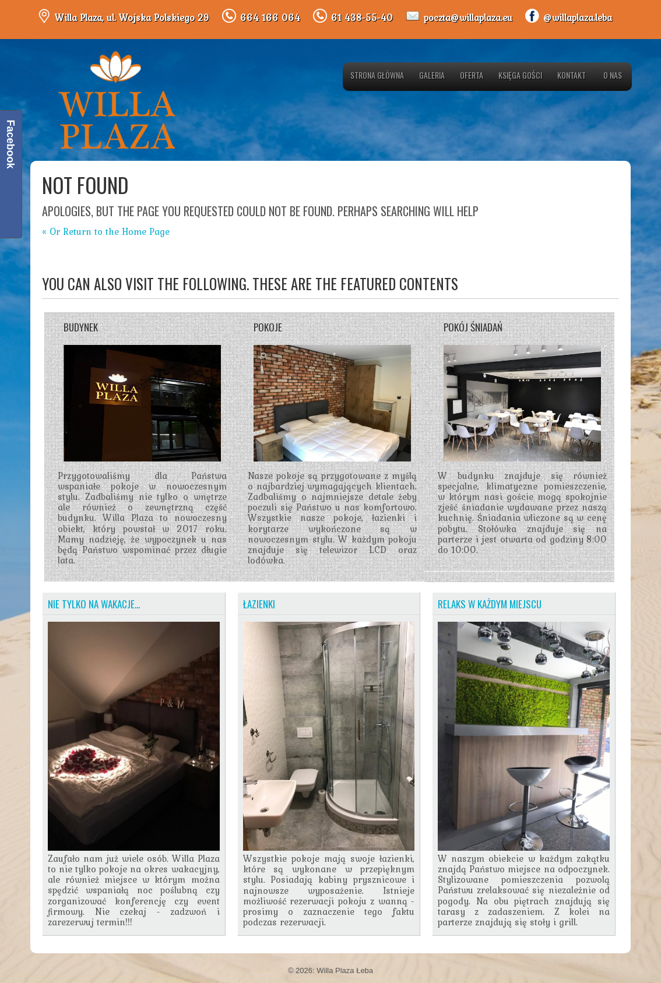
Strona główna (377, 75)
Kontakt (571, 75)
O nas (612, 75)
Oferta (471, 75)
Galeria (432, 75)
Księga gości (520, 75)
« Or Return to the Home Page (106, 231)
